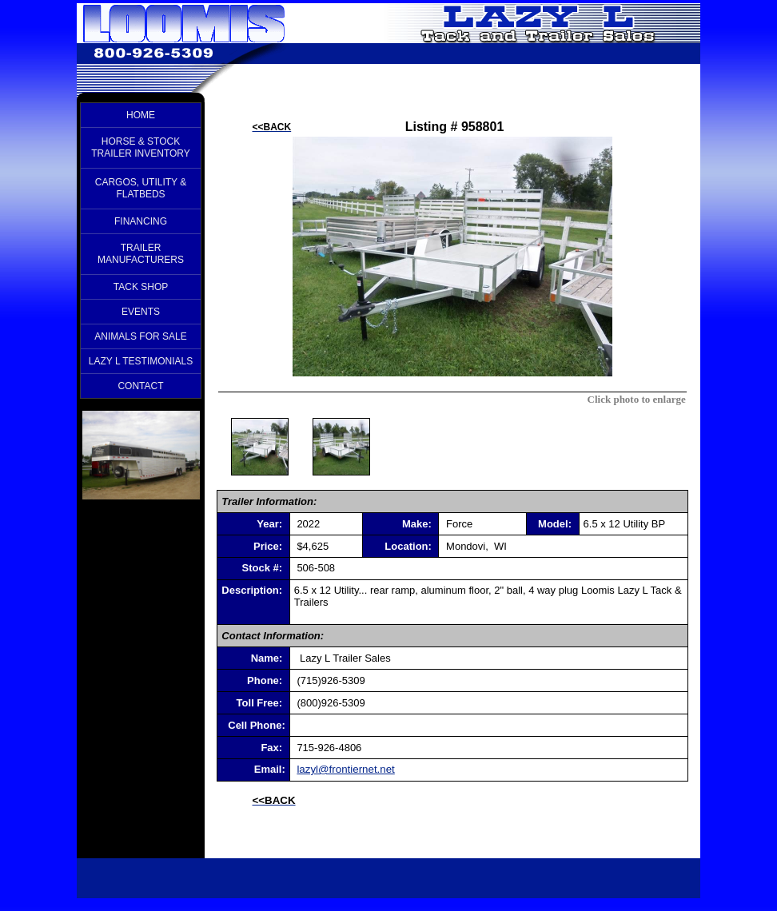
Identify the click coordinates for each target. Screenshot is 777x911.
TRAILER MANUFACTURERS (141, 253)
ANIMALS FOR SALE (140, 336)
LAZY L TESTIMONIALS (141, 361)
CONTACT (140, 386)
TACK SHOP (141, 286)
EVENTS (141, 311)
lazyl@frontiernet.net (345, 769)
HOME (140, 115)
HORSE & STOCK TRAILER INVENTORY (140, 147)
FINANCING (140, 221)
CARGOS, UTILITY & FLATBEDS (140, 188)
